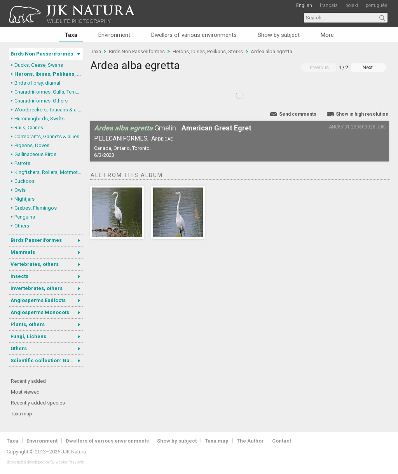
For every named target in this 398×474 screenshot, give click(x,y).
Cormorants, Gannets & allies (46, 136)
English (304, 5)
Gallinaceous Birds (35, 154)
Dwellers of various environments (194, 34)
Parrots (22, 163)
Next (368, 67)
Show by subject (279, 34)
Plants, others (27, 324)
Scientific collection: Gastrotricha (46, 360)
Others (21, 226)
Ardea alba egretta (271, 51)
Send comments (297, 114)
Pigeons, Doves (31, 145)
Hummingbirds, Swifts (39, 119)
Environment (114, 34)
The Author (250, 441)
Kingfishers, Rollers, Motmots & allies (48, 172)
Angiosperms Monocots (39, 312)
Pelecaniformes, (121, 138)
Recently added (28, 381)
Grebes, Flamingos (35, 208)
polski (352, 5)
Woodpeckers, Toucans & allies (48, 110)
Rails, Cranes (28, 127)
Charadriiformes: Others (41, 101)
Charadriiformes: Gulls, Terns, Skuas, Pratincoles (48, 92)
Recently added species (38, 403)
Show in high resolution (362, 114)
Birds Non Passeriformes (41, 54)
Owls (20, 190)
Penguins (24, 217)
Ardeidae (162, 138)
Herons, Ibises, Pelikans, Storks (48, 74)
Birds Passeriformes (36, 240)
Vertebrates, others (34, 264)
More (327, 34)
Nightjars (24, 199)
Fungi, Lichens (28, 336)
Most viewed (25, 392)
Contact (281, 441)
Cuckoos (24, 181)
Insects (19, 276)
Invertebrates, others (36, 288)
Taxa (71, 34)
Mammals (22, 252)
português (377, 5)
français (329, 5)
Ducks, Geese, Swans (38, 65)
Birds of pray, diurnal (37, 83)
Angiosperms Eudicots (38, 300)
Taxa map (21, 414)
